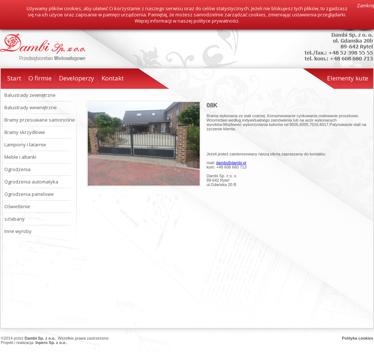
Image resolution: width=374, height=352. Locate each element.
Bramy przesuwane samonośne (39, 119)
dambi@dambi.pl (231, 163)
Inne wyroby (18, 231)
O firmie (40, 78)
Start (14, 78)
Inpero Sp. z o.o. (50, 342)
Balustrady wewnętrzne (30, 107)
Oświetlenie (17, 206)
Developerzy (76, 78)
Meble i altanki (20, 157)
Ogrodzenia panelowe (29, 194)
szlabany (14, 218)
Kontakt (113, 78)
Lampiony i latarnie (25, 144)
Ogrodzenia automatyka (31, 181)
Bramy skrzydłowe (24, 132)
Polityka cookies (357, 338)
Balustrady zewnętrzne (30, 95)
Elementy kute (347, 78)
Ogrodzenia (17, 169)
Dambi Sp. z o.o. (40, 338)
